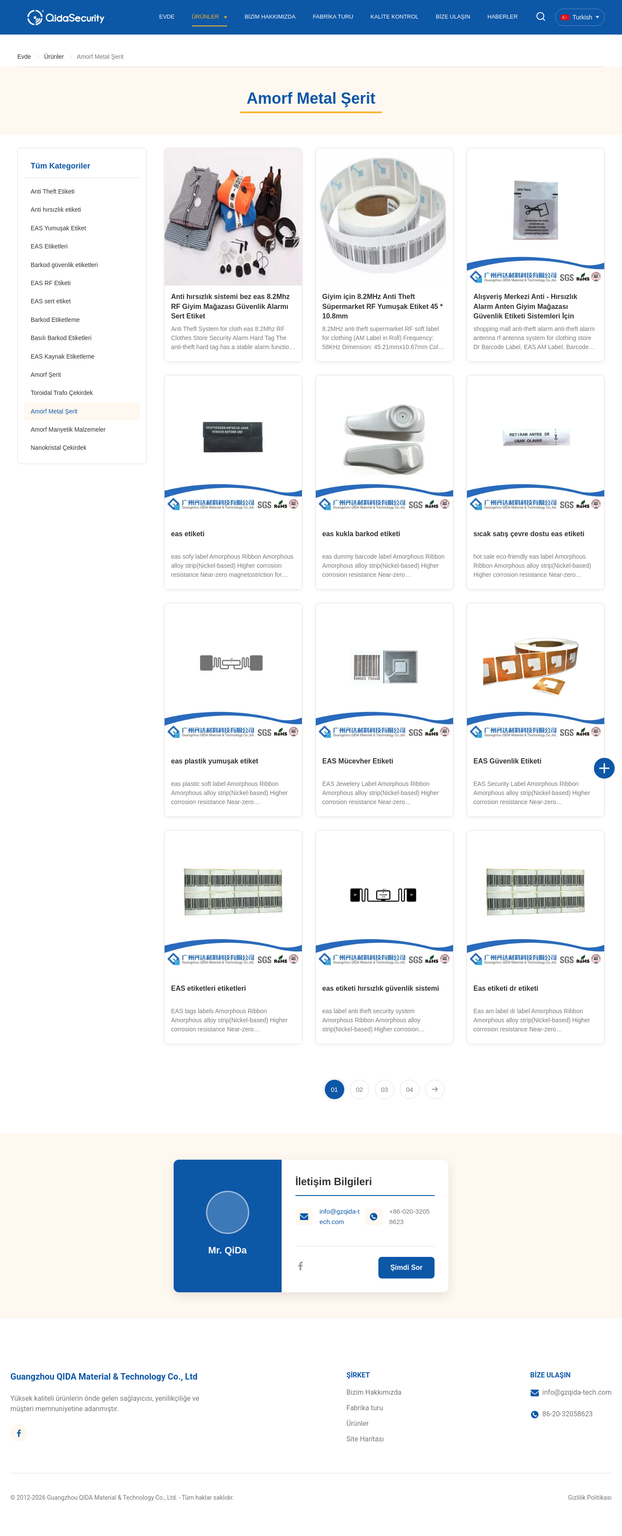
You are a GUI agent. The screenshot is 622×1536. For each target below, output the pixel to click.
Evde (167, 16)
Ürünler (206, 16)
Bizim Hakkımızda (269, 16)
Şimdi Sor (406, 1267)
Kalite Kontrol (395, 16)
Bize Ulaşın (453, 16)
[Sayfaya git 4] (409, 1089)
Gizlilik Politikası (590, 1497)
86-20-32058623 (568, 1414)
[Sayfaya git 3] (384, 1089)
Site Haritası (365, 1439)
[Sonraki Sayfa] (434, 1089)
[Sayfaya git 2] (359, 1089)
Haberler (503, 16)
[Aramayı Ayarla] (540, 17)
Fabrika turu (333, 16)
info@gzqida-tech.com (340, 1216)
